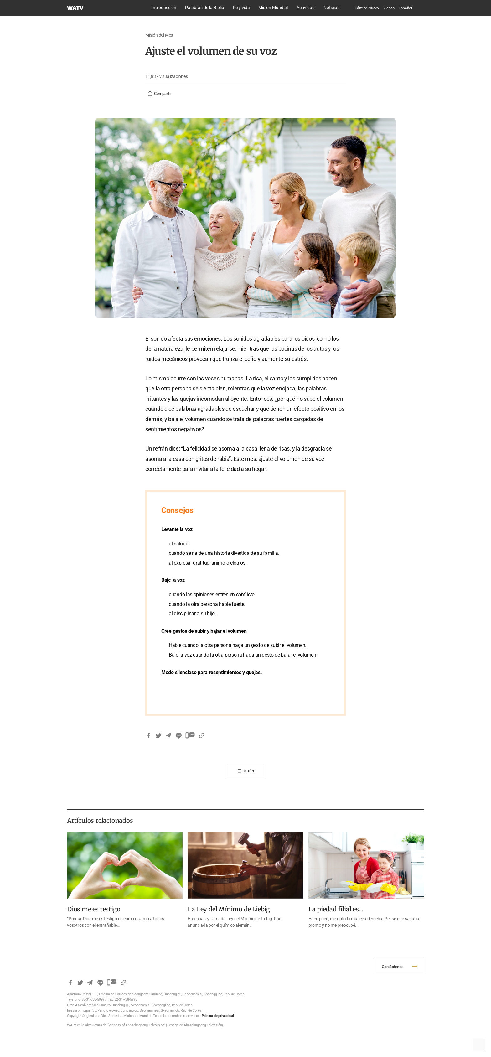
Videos (389, 8)
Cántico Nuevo (367, 8)
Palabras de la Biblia (204, 7)
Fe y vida (241, 7)
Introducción (164, 7)
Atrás (249, 770)
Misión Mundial (273, 7)
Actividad (306, 7)
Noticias (331, 7)
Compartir (159, 93)
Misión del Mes (159, 35)
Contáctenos (393, 966)
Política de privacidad (218, 1016)
